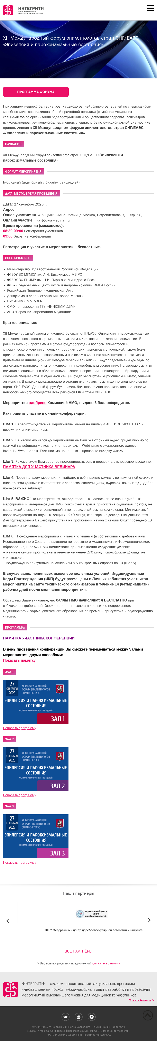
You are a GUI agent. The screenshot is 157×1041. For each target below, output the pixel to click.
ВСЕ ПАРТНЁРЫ (78, 951)
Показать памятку (19, 660)
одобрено (37, 403)
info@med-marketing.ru (97, 1034)
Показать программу (19, 728)
